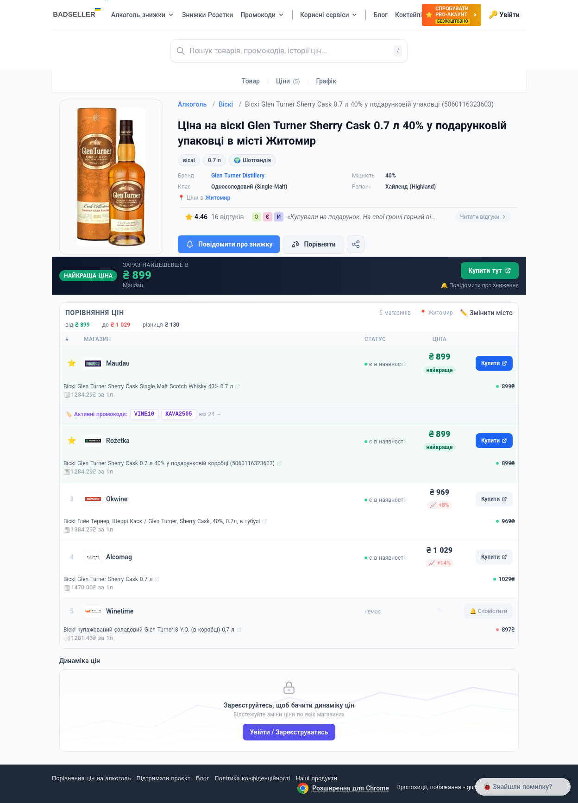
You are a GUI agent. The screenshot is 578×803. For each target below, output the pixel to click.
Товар (251, 81)
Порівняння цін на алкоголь (91, 778)
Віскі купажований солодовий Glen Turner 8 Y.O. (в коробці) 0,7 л (148, 629)
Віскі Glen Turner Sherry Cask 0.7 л (107, 579)
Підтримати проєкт (163, 778)
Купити (494, 363)
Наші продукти (316, 778)
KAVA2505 (178, 414)
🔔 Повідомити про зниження (480, 285)
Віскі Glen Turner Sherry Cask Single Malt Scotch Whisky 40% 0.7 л (148, 386)
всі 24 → (210, 414)
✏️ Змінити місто (486, 312)
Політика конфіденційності (252, 778)
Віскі (230, 104)
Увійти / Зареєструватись (289, 732)
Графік (326, 81)
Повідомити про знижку (228, 244)
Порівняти (313, 244)
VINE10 (144, 414)
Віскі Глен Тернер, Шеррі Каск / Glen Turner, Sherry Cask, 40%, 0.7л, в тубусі (161, 521)
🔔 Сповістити (488, 611)
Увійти (504, 14)
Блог (202, 778)
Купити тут (489, 270)
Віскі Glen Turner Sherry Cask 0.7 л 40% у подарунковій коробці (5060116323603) (169, 463)
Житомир (217, 198)
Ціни (288, 81)
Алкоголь (196, 104)
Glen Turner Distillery (237, 175)
